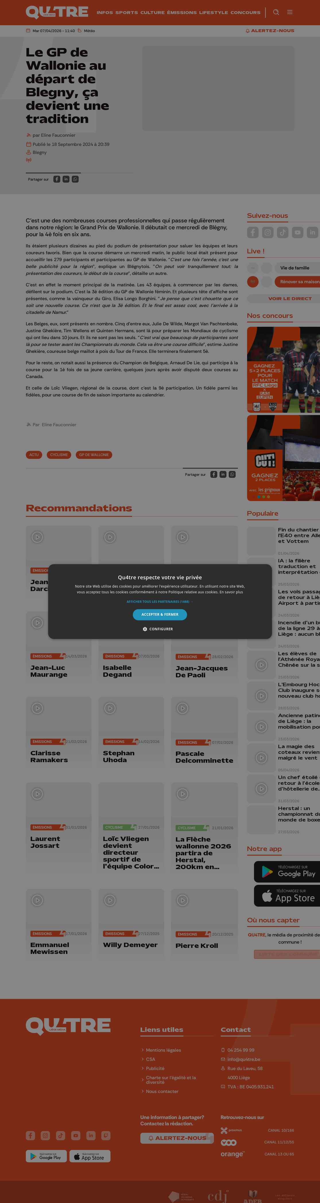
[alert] (160, 601)
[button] (160, 602)
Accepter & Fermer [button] (160, 614)
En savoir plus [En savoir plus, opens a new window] (231, 592)
